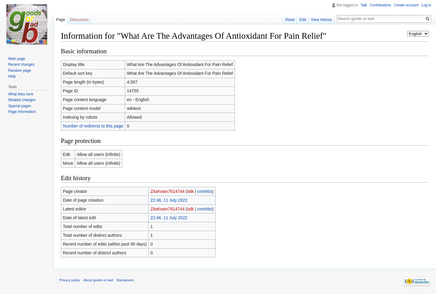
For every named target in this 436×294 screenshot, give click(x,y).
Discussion (79, 19)
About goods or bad (98, 280)
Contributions (380, 5)
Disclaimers (125, 280)
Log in (426, 5)
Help (12, 76)
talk (190, 191)
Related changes (21, 100)
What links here (20, 94)
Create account (406, 5)
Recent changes (21, 64)
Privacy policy (69, 280)
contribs (204, 191)
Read (290, 19)
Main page (16, 59)
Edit (302, 19)
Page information (22, 112)
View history (321, 19)
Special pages (19, 106)
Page (60, 19)
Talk (364, 5)
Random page (19, 70)
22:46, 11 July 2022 (168, 200)
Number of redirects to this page (93, 126)
